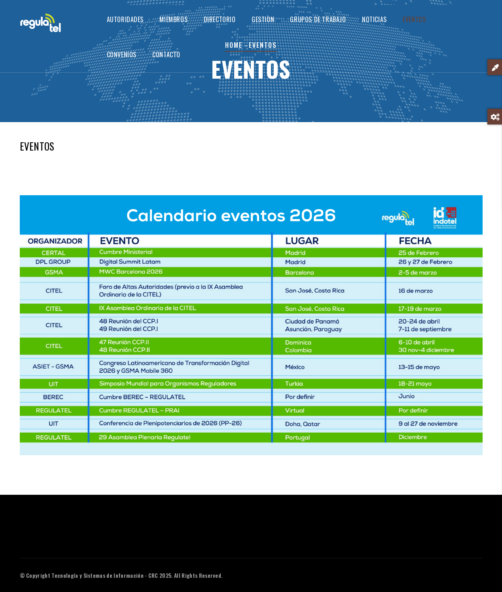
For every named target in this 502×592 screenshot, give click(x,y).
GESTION (263, 19)
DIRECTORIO (220, 19)
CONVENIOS (121, 54)
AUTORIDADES (125, 19)
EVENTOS (414, 19)
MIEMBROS (173, 19)
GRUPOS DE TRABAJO (318, 19)
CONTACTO (166, 54)
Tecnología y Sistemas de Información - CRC (104, 575)
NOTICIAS (374, 19)
